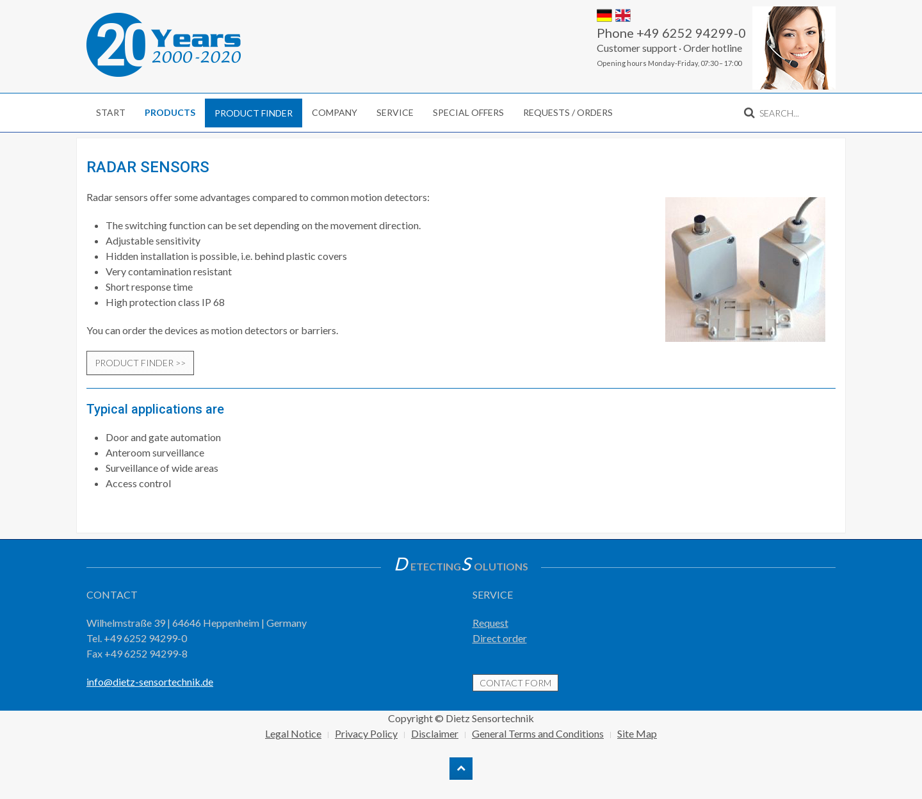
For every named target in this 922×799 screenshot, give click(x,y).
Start (110, 112)
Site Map (637, 733)
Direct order (500, 638)
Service (395, 112)
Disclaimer (434, 733)
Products (170, 112)
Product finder (253, 113)
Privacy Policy (366, 733)
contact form (515, 682)
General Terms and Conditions (538, 733)
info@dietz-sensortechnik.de (149, 681)
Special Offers (468, 112)
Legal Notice (293, 733)
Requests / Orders (568, 112)
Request (490, 623)
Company (334, 112)
